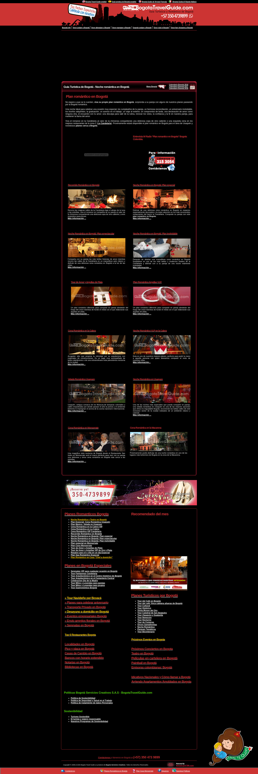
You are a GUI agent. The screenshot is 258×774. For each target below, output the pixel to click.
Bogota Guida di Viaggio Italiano (184, 2)
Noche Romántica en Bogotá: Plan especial (92, 536)
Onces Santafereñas (147, 624)
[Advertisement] (129, 55)
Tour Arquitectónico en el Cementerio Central (92, 578)
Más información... (77, 364)
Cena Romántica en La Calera (85, 529)
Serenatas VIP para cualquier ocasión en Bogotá (94, 571)
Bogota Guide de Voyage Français (154, 2)
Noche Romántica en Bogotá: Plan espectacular (94, 538)
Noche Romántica (146, 627)
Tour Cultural (144, 606)
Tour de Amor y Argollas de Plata (87, 548)
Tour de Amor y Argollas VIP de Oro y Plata (91, 550)
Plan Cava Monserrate (81, 545)
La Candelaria (104, 123)
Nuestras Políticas (183, 771)
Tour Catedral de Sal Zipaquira (152, 613)
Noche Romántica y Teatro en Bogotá (89, 519)
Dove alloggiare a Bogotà (100, 28)
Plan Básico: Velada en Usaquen (86, 524)
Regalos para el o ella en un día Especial (90, 553)
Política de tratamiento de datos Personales (92, 703)
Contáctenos (104, 757)
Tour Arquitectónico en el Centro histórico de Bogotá (96, 576)
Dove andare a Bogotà (81, 28)
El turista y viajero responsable (86, 719)
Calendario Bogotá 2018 (178, 88)
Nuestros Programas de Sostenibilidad (89, 721)
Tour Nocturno (144, 620)
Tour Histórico (144, 608)
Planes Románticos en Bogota (115, 771)
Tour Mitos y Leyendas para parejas (88, 583)
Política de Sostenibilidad (83, 698)
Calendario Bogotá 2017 (178, 86)
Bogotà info (66, 28)
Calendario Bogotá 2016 (178, 85)
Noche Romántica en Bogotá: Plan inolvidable (93, 541)
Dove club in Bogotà (161, 28)
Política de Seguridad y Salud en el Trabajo (91, 700)
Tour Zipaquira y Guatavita (150, 615)
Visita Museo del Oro (147, 610)
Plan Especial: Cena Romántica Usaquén (90, 522)
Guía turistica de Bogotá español (124, 2)
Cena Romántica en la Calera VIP (86, 527)
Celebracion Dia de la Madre (84, 580)
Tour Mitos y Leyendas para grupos (88, 585)
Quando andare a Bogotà (142, 28)
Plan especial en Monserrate (84, 543)
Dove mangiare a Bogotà (121, 28)
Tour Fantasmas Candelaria (84, 573)
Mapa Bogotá (156, 86)
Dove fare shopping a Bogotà (182, 28)
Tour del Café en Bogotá (149, 601)
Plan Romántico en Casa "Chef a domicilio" (92, 557)
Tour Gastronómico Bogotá (84, 588)
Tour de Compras (146, 622)
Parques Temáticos (147, 629)
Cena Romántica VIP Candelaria (86, 531)
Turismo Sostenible (80, 717)
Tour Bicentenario (146, 632)
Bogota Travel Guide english (96, 2)
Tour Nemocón (145, 617)
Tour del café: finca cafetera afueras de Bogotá (160, 603)
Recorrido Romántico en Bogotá (86, 534)
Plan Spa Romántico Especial (85, 555)
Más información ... (77, 218)
